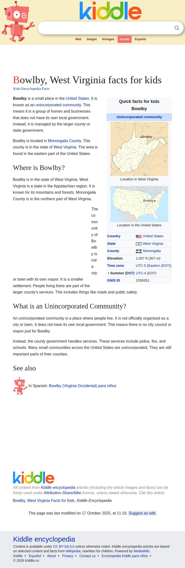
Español (140, 39)
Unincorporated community (139, 117)
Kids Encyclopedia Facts (32, 89)
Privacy (67, 556)
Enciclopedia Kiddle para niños (125, 556)
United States (152, 236)
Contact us (87, 556)
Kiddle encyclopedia (58, 487)
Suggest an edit (142, 513)
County (113, 251)
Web (78, 39)
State (111, 244)
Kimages (108, 39)
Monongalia (152, 251)
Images (92, 39)
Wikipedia (73, 551)
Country (114, 236)
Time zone (115, 266)
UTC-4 (141, 273)
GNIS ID (113, 280)
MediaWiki (141, 551)
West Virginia (153, 244)
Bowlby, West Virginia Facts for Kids (44, 501)
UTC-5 (141, 266)
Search (177, 28)
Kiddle (18, 556)
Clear (167, 28)
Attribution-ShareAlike (62, 493)
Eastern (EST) (159, 266)
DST (129, 273)
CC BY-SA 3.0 (63, 546)
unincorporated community (58, 105)
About (51, 556)
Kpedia (124, 39)
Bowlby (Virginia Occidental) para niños (82, 386)
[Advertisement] (92, 58)
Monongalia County (64, 141)
